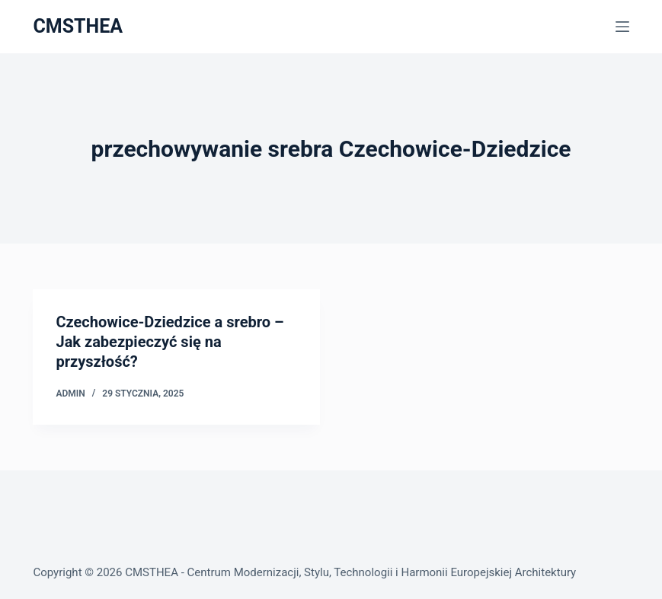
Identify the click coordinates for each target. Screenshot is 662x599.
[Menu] (622, 26)
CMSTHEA (78, 26)
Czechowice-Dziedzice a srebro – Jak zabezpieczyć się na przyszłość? (169, 342)
